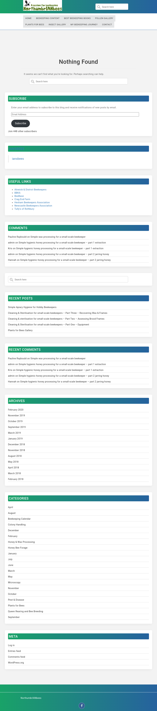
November (13, 588)
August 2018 (15, 456)
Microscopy (14, 582)
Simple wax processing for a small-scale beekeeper (58, 237)
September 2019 (17, 427)
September (14, 617)
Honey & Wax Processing (21, 542)
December (13, 530)
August (12, 513)
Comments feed (16, 657)
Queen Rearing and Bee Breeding (25, 611)
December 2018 (16, 444)
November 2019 (16, 415)
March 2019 (14, 433)
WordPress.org (16, 662)
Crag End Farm (22, 199)
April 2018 (13, 467)
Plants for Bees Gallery (20, 330)
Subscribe (20, 123)
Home (28, 18)
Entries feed (14, 651)
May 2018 (13, 462)
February (12, 536)
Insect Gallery (57, 24)
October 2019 (15, 421)
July (10, 559)
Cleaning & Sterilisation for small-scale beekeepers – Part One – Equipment (48, 324)
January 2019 (15, 438)
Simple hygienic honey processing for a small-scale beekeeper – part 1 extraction (62, 242)
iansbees (16, 149)
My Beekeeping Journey (84, 24)
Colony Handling (17, 524)
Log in (11, 645)
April (10, 507)
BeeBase (19, 196)
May (10, 576)
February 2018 (15, 479)
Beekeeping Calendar (19, 519)
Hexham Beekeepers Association (32, 202)
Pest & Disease (16, 600)
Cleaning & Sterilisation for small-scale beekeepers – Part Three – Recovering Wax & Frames (57, 313)
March (11, 571)
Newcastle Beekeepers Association (33, 205)
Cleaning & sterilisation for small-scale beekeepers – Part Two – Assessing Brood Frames (56, 318)
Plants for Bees (34, 24)
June (10, 565)
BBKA (17, 193)
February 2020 (15, 409)
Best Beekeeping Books (77, 18)
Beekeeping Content (47, 18)
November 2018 (16, 450)
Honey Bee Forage (17, 547)
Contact (107, 24)
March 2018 (14, 473)
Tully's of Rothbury (24, 209)
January (12, 553)
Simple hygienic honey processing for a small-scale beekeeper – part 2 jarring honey (64, 254)
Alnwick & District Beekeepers (30, 189)
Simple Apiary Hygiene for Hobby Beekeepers (32, 307)
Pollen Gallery (104, 18)
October (12, 594)
